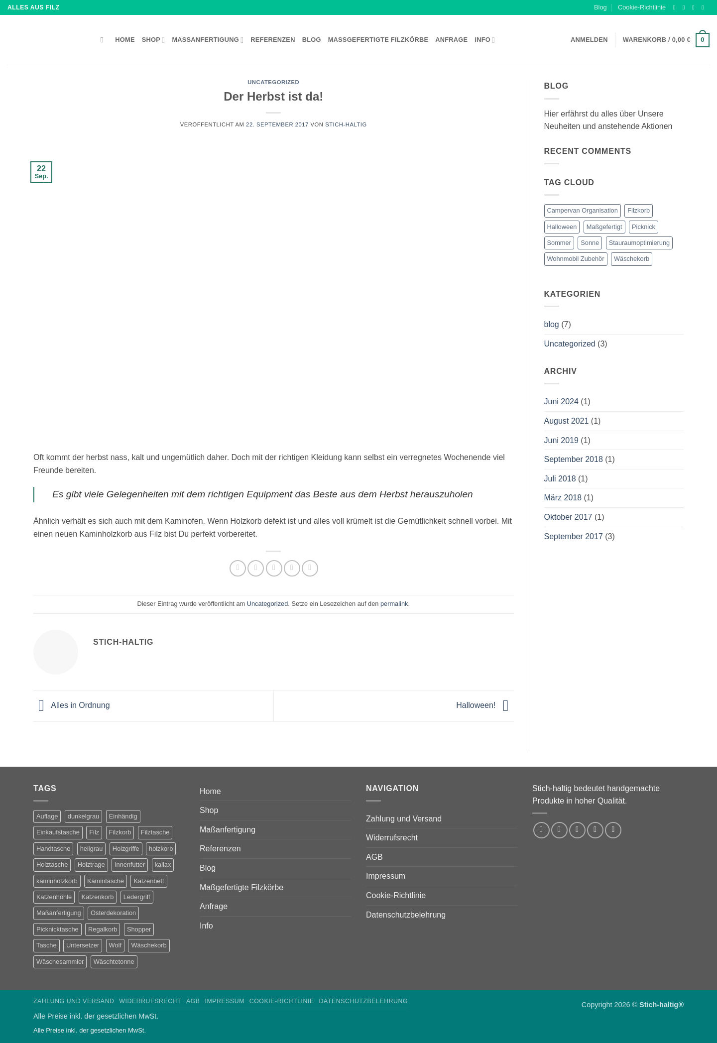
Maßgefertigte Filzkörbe (378, 39)
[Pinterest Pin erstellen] (292, 568)
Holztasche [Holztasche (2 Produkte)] (52, 864)
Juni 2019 (561, 440)
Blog (600, 7)
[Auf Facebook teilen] (238, 568)
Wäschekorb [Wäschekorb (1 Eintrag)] (631, 258)
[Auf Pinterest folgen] (613, 830)
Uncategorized (273, 82)
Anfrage (451, 39)
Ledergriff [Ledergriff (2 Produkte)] (136, 897)
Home (124, 39)
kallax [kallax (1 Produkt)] (163, 864)
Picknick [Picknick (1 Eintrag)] (643, 227)
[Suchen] (104, 39)
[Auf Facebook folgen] (676, 7)
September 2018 (573, 459)
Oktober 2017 (568, 517)
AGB (374, 857)
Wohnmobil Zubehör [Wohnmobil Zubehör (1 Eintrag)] (575, 258)
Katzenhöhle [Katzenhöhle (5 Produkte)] (54, 897)
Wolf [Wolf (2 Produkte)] (115, 945)
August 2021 (566, 421)
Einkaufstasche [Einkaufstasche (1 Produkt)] (58, 832)
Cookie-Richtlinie (642, 7)
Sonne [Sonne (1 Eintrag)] (590, 242)
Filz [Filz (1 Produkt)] (94, 832)
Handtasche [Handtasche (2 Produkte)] (53, 848)
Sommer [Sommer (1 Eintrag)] (559, 242)
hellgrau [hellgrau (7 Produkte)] (91, 848)
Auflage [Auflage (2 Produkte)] (47, 816)
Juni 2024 (561, 401)
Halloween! (484, 705)
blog (551, 324)
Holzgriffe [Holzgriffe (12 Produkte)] (126, 848)
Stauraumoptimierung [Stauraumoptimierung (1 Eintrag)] (639, 242)
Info (485, 40)
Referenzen (272, 39)
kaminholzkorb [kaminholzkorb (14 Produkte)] (57, 881)
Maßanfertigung (207, 40)
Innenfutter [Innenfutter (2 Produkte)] (130, 864)
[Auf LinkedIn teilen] (310, 568)
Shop (153, 40)
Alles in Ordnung (71, 705)
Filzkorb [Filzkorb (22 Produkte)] (120, 832)
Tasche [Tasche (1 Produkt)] (46, 945)
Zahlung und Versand (404, 818)
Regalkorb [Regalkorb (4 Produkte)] (102, 929)
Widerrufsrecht (392, 837)
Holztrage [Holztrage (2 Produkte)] (91, 864)
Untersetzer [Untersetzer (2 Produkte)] (82, 945)
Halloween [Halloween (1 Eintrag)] (562, 227)
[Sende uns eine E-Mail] (705, 7)
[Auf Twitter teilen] (255, 568)
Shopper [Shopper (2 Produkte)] (139, 929)
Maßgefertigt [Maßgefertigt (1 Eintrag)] (604, 227)
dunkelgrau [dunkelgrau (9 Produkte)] (83, 816)
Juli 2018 (560, 478)
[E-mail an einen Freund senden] (274, 568)
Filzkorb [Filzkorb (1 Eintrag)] (638, 210)
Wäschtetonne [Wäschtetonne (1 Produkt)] (114, 961)
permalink (394, 603)
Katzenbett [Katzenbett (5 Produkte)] (148, 881)
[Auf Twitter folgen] (695, 7)
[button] (666, 40)
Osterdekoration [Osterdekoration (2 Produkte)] (113, 913)
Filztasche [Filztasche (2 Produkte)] (155, 832)
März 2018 (563, 497)
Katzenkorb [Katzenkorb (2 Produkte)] (98, 897)
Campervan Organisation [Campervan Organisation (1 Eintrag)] (582, 210)
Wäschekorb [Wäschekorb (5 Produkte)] (148, 945)
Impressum (385, 876)
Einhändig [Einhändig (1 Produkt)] (123, 816)
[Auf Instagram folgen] (686, 7)
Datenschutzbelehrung (406, 915)
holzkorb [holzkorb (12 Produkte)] (161, 848)
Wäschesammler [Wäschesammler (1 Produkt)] (60, 961)
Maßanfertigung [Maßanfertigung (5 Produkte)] (58, 913)
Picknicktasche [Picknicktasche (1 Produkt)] (57, 929)
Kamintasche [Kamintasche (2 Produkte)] (105, 881)
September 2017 (573, 536)
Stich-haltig (346, 124)
